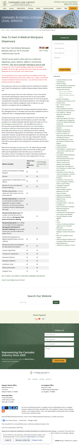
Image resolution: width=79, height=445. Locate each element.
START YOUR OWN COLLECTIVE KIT (13, 280)
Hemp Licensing (61, 83)
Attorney (30, 8)
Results (38, 8)
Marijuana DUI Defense (63, 130)
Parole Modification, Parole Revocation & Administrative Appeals (65, 141)
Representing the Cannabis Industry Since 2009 (18, 354)
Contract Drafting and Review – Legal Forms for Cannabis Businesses (65, 226)
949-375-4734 (70, 4)
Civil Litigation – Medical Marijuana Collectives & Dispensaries (63, 114)
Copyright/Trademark (63, 185)
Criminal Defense (61, 147)
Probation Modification (63, 131)
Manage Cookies (32, 420)
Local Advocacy (61, 201)
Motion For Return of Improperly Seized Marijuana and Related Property (64, 135)
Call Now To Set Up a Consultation (65, 2)
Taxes (58, 222)
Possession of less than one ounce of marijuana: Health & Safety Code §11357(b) (65, 181)
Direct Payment (39, 315)
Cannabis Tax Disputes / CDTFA (65, 245)
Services (11, 8)
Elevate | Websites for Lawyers (66, 440)
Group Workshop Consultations (65, 85)
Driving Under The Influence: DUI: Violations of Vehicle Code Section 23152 (65, 168)
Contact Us (73, 8)
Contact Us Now (65, 69)
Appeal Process (60, 199)
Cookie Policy (22, 420)
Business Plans (60, 103)
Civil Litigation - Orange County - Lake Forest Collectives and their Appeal (65, 151)
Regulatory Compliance (63, 195)
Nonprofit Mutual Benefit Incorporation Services (22, 30)
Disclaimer (35, 379)
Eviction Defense (61, 145)
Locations (58, 8)
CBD (57, 220)
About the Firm (21, 8)
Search (56, 302)
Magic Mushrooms (61, 243)
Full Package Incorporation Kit (12, 124)
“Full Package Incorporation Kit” (41, 164)
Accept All (8, 440)
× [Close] (49, 433)
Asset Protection (61, 187)
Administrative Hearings (63, 197)
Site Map (41, 379)
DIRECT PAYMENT (43, 50)
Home (4, 8)
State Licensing (61, 193)
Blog (66, 8)
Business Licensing (48, 8)
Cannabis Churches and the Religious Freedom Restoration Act (65, 231)
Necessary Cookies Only (23, 440)
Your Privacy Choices (9, 420)
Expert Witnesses (61, 210)
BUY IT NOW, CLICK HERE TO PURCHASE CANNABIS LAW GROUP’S (23, 276)
